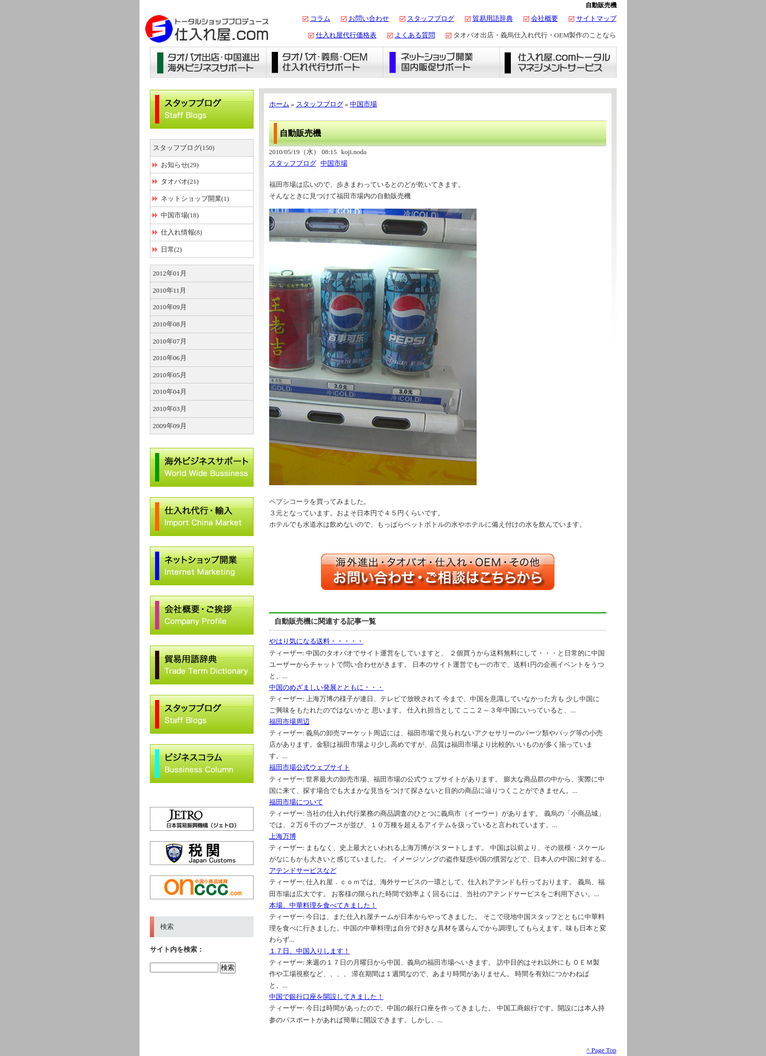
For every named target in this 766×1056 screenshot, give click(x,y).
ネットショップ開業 (441, 62)
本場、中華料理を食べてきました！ (323, 905)
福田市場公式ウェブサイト (309, 767)
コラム (320, 18)
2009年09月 (170, 426)
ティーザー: (288, 653)
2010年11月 (170, 290)
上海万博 (282, 836)
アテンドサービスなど (303, 870)
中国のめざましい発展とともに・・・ (326, 687)
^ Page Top (602, 1050)
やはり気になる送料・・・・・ (316, 641)
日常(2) (171, 249)
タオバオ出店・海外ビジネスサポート (208, 62)
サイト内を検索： (177, 949)
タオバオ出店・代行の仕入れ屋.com (207, 28)
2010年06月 (170, 358)
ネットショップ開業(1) (195, 198)
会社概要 (544, 18)
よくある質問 (415, 35)
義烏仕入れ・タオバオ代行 (325, 62)
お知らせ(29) (180, 165)
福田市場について (296, 802)
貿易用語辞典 (492, 18)
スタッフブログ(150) (184, 148)
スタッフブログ (430, 18)
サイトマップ (596, 18)
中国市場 (363, 104)
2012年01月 (170, 273)
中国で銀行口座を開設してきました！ (326, 996)
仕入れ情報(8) (181, 232)
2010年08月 (170, 324)
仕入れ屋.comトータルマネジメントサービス (558, 62)
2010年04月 (170, 391)
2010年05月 (170, 375)
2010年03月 (170, 409)
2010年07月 (170, 341)
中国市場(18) (180, 215)
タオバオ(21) (180, 181)
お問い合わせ (369, 18)
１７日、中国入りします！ (309, 951)
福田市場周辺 (289, 721)
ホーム (279, 104)
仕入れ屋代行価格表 (346, 35)
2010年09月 (170, 307)
